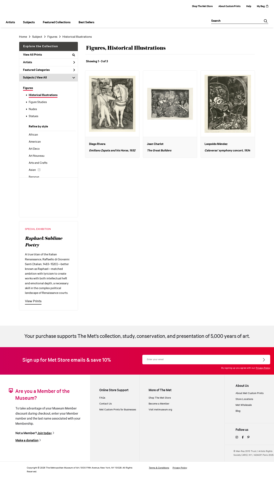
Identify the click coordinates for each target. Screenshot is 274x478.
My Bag (262, 6)
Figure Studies (38, 102)
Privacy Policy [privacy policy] (180, 467)
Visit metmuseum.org (160, 409)
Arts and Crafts (38, 163)
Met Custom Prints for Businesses (117, 409)
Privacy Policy (263, 368)
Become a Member (159, 403)
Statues (33, 116)
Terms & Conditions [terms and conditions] (159, 467)
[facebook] (243, 437)
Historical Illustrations (43, 95)
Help (248, 6)
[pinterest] (248, 437)
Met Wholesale (244, 405)
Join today (44, 433)
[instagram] (237, 437)
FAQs (102, 398)
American (35, 142)
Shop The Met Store (202, 6)
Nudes (33, 109)
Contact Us (105, 403)
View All (41, 78)
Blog (238, 411)
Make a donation (26, 440)
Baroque (34, 177)
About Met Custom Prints (250, 393)
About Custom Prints (229, 6)
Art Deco (34, 149)
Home (23, 37)
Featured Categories (49, 70)
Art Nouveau (36, 156)
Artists (49, 62)
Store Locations (244, 399)
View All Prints (49, 55)
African (33, 135)
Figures (28, 88)
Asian (32, 170)
